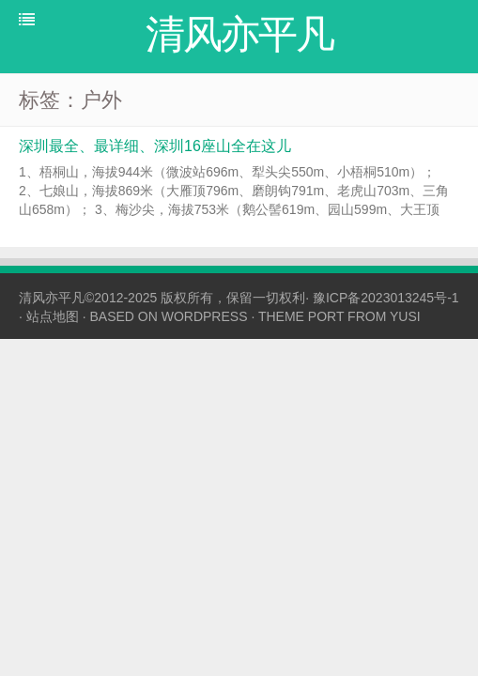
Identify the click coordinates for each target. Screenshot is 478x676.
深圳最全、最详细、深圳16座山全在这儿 (155, 146)
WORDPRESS (205, 316)
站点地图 (52, 316)
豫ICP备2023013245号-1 (386, 297)
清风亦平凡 (52, 297)
